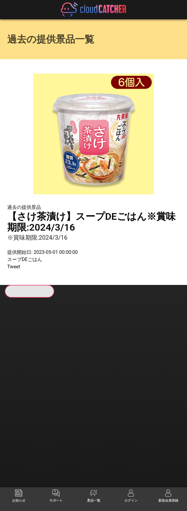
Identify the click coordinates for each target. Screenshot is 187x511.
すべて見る (24, 371)
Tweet (13, 267)
